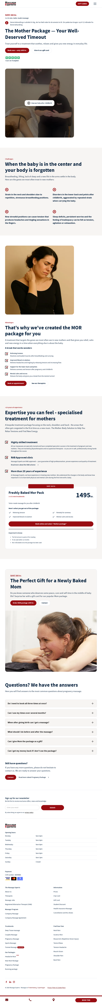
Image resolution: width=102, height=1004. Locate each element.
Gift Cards (82, 4)
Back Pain (56, 960)
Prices (55, 892)
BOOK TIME (86, 1000)
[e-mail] (16, 1000)
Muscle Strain (58, 951)
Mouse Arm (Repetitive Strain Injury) (66, 939)
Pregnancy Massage (12, 939)
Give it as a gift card (41, 50)
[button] (94, 3)
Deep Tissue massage (12, 930)
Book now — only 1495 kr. (17, 50)
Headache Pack (10, 956)
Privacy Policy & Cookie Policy (56, 988)
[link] (10, 4)
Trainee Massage (11, 947)
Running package (11, 969)
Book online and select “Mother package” (51, 524)
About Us (8, 892)
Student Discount (59, 904)
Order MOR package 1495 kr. (23, 603)
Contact (45, 603)
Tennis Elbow (58, 943)
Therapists (8, 896)
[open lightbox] (39, 103)
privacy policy (29, 812)
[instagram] (14, 982)
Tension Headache (59, 947)
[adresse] (63, 1000)
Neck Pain (56, 930)
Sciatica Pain (58, 935)
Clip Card (56, 896)
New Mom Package (11, 961)
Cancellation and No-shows (63, 913)
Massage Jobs (10, 900)
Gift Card (56, 900)
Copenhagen (41, 988)
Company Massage (11, 914)
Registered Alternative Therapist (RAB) (18, 904)
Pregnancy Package (12, 965)
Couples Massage (11, 935)
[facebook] (6, 982)
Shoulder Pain (58, 956)
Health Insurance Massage (62, 908)
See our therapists (39, 383)
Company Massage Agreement (15, 918)
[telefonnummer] (39, 1000)
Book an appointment (16, 383)
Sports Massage (10, 943)
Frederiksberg (32, 988)
